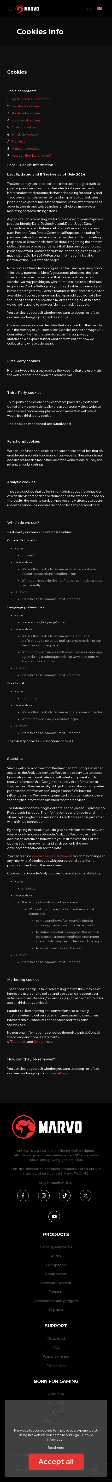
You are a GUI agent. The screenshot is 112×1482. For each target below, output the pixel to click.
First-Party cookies (25, 106)
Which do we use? (25, 134)
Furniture (56, 1291)
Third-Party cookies (26, 113)
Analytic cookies (24, 127)
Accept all (56, 1461)
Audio (56, 1255)
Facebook (19, 1041)
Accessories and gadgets (56, 1300)
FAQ (56, 1347)
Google (39, 1041)
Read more (56, 1447)
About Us (56, 1393)
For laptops (56, 1264)
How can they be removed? (32, 155)
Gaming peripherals (56, 1247)
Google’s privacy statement (51, 856)
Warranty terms (56, 1356)
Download (56, 1338)
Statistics (18, 141)
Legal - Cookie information (30, 99)
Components (56, 1273)
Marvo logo (56, 1365)
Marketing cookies (25, 148)
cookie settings (57, 1073)
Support (56, 1309)
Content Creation (56, 1282)
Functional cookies (26, 120)
